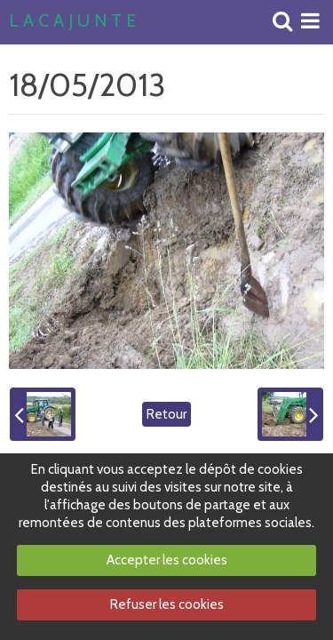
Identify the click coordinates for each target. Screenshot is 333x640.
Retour (166, 414)
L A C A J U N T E (72, 21)
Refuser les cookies (167, 604)
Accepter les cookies (167, 560)
